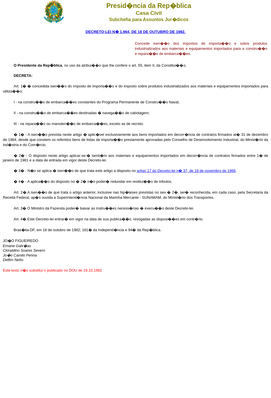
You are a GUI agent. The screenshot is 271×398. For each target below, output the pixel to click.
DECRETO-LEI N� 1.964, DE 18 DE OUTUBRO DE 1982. (135, 32)
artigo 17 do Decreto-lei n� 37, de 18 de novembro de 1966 (186, 171)
